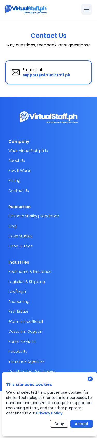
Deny (59, 423)
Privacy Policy (49, 413)
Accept (81, 423)
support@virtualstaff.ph (46, 75)
